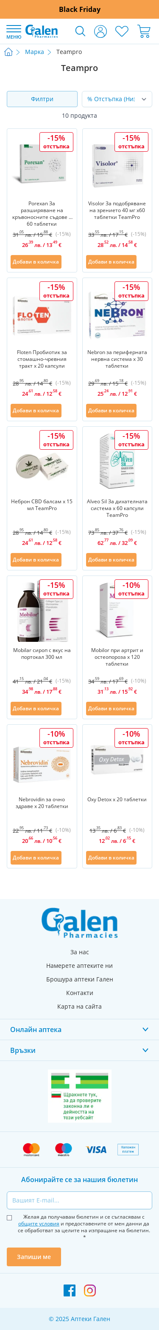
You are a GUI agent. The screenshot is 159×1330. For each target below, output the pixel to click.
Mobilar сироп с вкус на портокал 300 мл (42, 654)
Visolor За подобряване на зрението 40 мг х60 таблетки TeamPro (117, 210)
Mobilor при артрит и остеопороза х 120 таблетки (117, 657)
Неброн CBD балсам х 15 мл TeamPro (42, 505)
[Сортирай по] (117, 99)
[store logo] (41, 31)
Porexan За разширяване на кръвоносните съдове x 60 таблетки (41, 213)
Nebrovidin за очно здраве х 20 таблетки (42, 803)
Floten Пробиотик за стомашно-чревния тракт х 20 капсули (42, 359)
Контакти (79, 993)
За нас (79, 952)
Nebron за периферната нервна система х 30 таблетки (117, 359)
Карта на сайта (79, 1006)
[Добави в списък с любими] (68, 262)
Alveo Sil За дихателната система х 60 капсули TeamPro (117, 508)
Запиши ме (34, 1257)
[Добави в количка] (36, 262)
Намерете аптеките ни (79, 965)
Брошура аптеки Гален (79, 979)
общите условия (38, 1223)
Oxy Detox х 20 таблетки (117, 799)
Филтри (42, 99)
